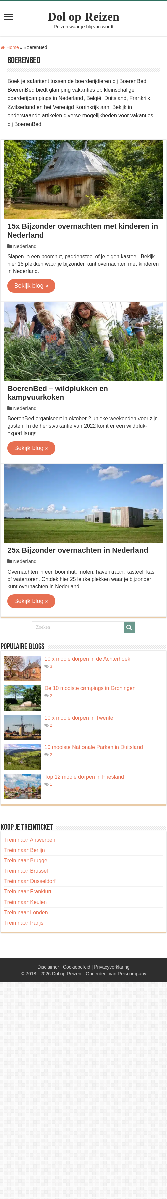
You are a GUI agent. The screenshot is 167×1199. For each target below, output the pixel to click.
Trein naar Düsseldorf (29, 881)
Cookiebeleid (76, 967)
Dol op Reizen (83, 16)
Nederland (24, 246)
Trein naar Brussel (26, 871)
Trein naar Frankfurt (27, 891)
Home (10, 47)
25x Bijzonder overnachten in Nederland (77, 550)
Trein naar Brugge (25, 860)
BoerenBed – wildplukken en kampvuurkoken (57, 392)
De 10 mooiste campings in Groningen (89, 688)
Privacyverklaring (112, 967)
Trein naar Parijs (23, 923)
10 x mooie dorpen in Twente (78, 718)
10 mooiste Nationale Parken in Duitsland (93, 747)
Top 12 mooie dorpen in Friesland (84, 777)
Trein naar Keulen (25, 902)
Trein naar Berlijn (24, 850)
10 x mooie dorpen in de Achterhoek (87, 659)
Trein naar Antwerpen (29, 840)
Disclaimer (48, 967)
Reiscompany (132, 973)
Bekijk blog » (31, 285)
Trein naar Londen (26, 912)
